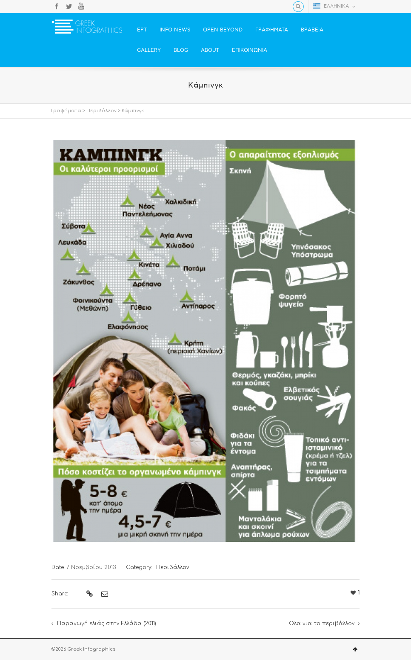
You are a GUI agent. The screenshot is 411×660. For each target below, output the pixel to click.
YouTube (81, 6)
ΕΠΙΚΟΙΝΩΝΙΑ (249, 50)
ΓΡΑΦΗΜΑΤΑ (271, 30)
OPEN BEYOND (223, 30)
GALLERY (149, 50)
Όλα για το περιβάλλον (321, 623)
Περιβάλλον (101, 110)
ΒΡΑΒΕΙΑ (312, 30)
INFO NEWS (175, 30)
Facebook (56, 6)
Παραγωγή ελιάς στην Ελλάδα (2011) (106, 623)
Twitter (69, 6)
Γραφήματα (66, 110)
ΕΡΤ (142, 30)
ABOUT (210, 50)
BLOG (181, 50)
